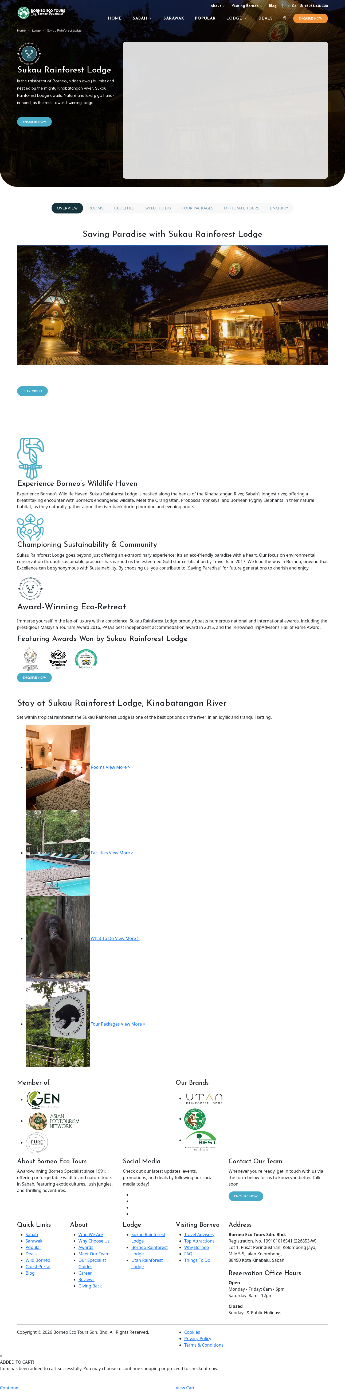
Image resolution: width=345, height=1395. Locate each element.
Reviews (87, 1279)
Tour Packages (197, 209)
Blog (273, 6)
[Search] (284, 18)
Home (21, 30)
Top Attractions (199, 1241)
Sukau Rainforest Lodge (64, 30)
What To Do (158, 209)
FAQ (188, 1254)
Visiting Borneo (245, 6)
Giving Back (90, 1286)
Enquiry (279, 209)
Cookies (192, 1332)
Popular (33, 1247)
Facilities (124, 209)
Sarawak (34, 1241)
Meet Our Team (94, 1254)
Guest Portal (38, 1267)
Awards (86, 1247)
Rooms (95, 209)
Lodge (36, 30)
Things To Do (197, 1260)
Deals (31, 1254)
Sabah (32, 1234)
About (216, 6)
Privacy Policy (197, 1339)
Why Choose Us (94, 1241)
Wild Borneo (38, 1260)
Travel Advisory (199, 1234)
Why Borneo (196, 1247)
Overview (67, 209)
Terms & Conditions (204, 1345)
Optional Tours (241, 209)
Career (85, 1273)
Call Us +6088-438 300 (307, 6)
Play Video (32, 391)
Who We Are (91, 1234)
